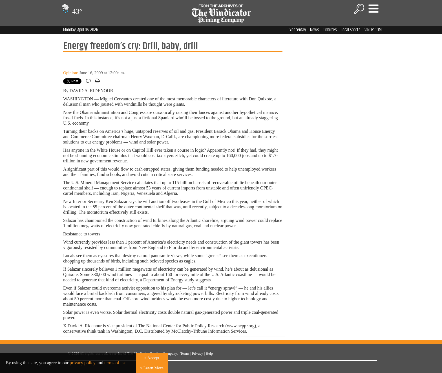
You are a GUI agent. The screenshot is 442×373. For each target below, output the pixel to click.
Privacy (197, 353)
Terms (184, 353)
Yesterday (297, 30)
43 (71, 11)
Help (209, 353)
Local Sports (351, 30)
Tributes (330, 30)
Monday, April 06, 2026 (80, 30)
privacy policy (83, 362)
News (314, 30)
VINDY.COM (373, 30)
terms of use (115, 362)
